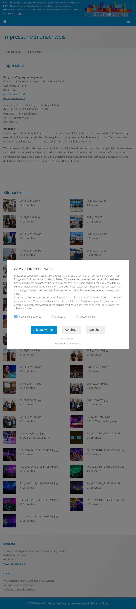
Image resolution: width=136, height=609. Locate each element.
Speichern (96, 330)
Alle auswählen (44, 330)
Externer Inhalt (86, 316)
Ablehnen (71, 330)
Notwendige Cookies (27, 316)
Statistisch (58, 316)
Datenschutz (75, 343)
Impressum (60, 343)
